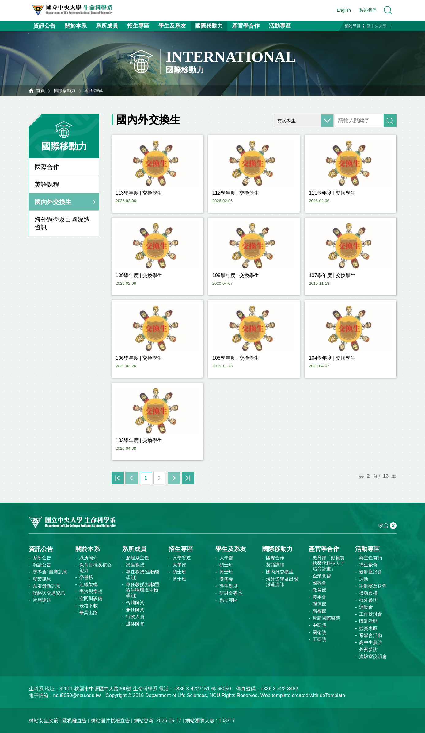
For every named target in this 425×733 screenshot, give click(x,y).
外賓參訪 (368, 649)
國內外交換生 (53, 202)
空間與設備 (90, 598)
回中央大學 (377, 26)
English (344, 10)
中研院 (319, 625)
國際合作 (47, 167)
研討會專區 (230, 593)
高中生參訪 (370, 642)
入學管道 (182, 557)
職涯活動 (368, 621)
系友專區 (228, 600)
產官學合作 (246, 26)
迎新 (363, 578)
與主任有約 (370, 557)
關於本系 (76, 26)
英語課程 (47, 184)
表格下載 (88, 605)
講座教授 (135, 564)
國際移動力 (209, 26)
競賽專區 (368, 628)
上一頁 (131, 478)
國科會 (319, 582)
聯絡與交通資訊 (49, 593)
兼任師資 (135, 609)
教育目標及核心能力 (95, 567)
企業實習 (322, 575)
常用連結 (42, 600)
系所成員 (107, 26)
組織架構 (88, 584)
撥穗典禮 (368, 593)
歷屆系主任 (137, 557)
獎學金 (226, 578)
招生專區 (138, 26)
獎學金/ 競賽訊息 (50, 571)
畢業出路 (88, 612)
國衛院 (319, 632)
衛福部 (319, 611)
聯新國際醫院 (326, 618)
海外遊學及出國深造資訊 (62, 223)
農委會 (319, 597)
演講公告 (42, 564)
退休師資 (135, 623)
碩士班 (179, 571)
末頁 (188, 478)
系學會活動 (370, 635)
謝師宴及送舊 (373, 585)
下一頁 (174, 478)
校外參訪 (368, 600)
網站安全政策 (43, 720)
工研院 (319, 639)
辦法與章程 (90, 591)
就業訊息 (42, 578)
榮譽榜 (86, 577)
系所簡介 (88, 557)
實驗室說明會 (373, 656)
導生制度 (228, 585)
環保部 (319, 604)
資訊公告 (44, 26)
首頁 (40, 90)
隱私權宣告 (74, 720)
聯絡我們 (368, 10)
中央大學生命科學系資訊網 (75, 10)
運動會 (366, 607)
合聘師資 (135, 602)
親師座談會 (370, 571)
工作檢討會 (370, 614)
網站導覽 (353, 26)
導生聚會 (368, 564)
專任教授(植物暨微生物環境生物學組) (143, 590)
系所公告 (42, 557)
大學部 (179, 564)
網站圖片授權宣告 (110, 720)
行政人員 (135, 616)
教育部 (319, 589)
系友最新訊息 (46, 585)
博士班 (179, 578)
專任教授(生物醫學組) (143, 574)
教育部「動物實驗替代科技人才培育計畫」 (329, 563)
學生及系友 (172, 26)
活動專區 (280, 26)
